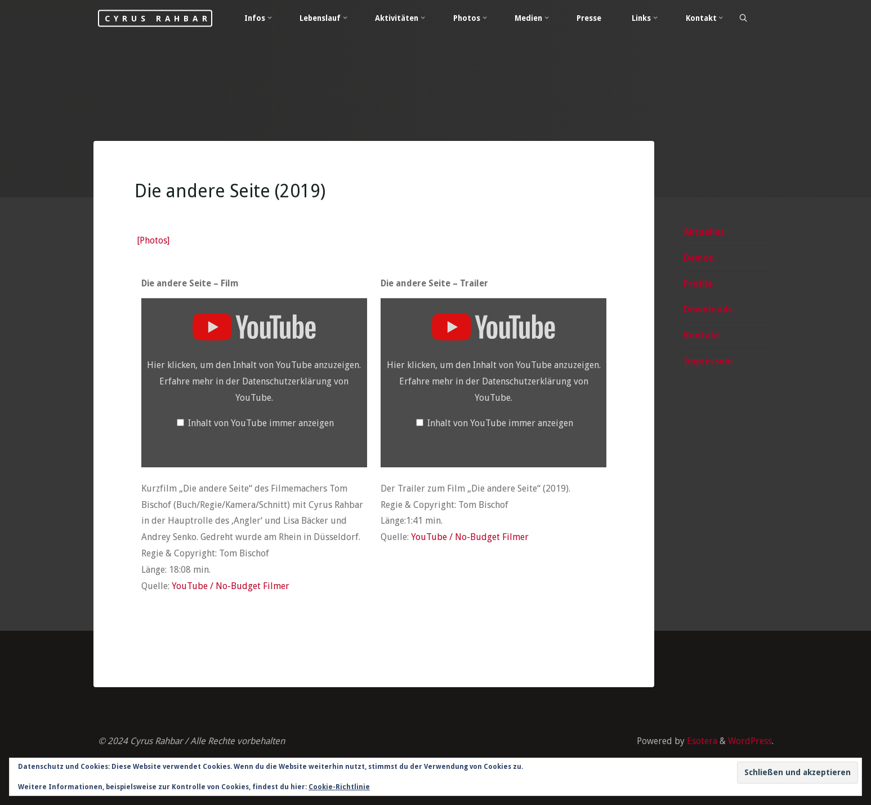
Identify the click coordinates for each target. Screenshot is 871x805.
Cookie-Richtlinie (339, 787)
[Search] (743, 19)
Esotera (701, 741)
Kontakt (702, 335)
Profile (698, 283)
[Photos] (152, 240)
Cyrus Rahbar (158, 18)
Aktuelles (704, 232)
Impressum (708, 361)
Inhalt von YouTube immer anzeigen (260, 423)
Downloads (708, 309)
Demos (698, 258)
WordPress (750, 741)
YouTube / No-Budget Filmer (230, 586)
